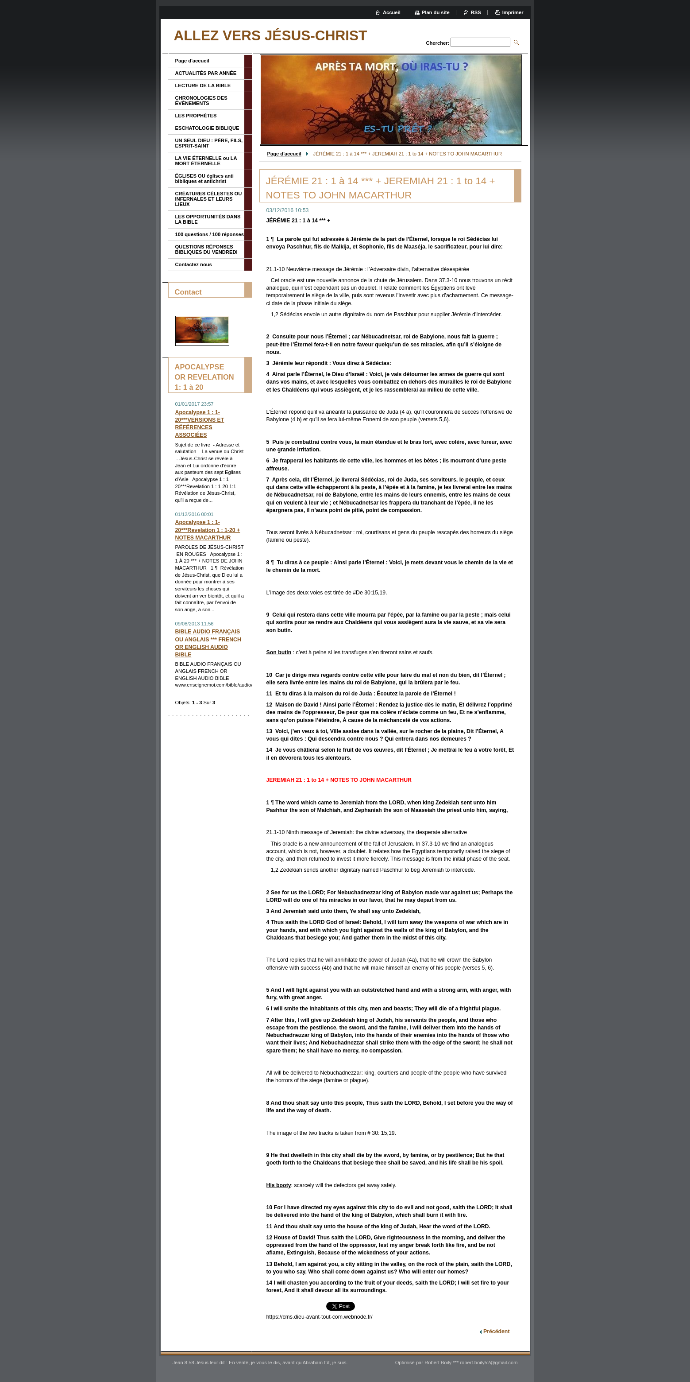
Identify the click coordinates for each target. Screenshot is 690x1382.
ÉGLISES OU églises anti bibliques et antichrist (204, 178)
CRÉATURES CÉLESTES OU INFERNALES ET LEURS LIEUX (208, 199)
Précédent (496, 1331)
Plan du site (436, 12)
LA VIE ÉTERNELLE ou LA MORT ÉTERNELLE (206, 160)
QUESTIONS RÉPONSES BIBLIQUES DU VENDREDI (206, 249)
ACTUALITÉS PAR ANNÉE (206, 73)
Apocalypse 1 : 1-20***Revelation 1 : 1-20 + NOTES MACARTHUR (207, 529)
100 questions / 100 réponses (209, 234)
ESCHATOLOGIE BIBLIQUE (207, 128)
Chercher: (437, 43)
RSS (476, 12)
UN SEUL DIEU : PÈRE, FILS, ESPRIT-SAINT (209, 143)
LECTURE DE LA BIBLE (203, 85)
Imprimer (513, 12)
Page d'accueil (284, 153)
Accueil (392, 12)
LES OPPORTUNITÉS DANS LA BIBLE (208, 219)
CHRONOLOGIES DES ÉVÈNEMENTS (201, 100)
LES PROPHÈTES (196, 115)
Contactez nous (193, 264)
